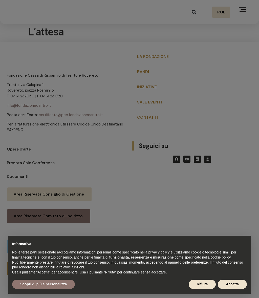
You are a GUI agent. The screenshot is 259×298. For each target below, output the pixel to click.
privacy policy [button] (159, 252)
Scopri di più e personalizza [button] (43, 284)
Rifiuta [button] (202, 284)
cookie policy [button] (220, 257)
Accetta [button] (232, 284)
